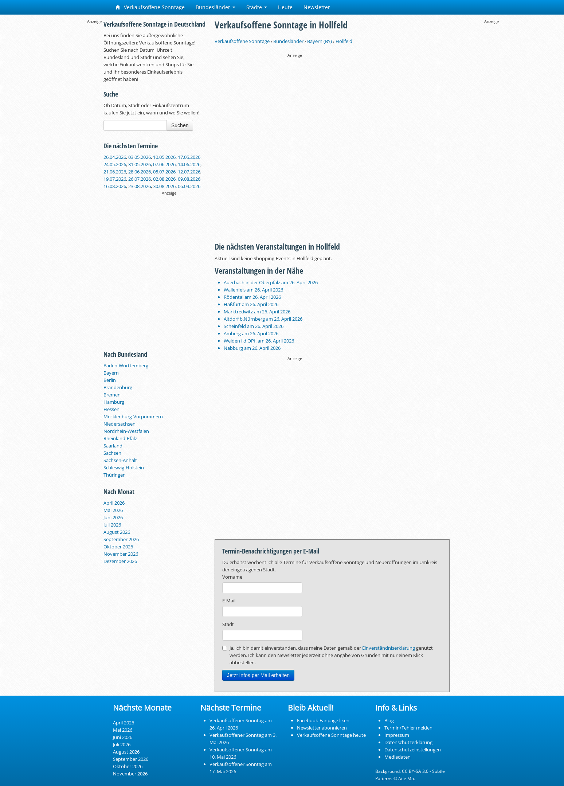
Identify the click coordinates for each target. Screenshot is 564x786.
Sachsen (112, 453)
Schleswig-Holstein (123, 467)
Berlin (109, 380)
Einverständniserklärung (388, 648)
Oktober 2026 (118, 546)
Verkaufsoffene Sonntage (150, 7)
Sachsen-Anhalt (120, 460)
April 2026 (114, 503)
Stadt (228, 624)
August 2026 (116, 532)
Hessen (111, 409)
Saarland (112, 445)
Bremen (112, 394)
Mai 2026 (113, 510)
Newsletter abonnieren (322, 727)
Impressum (396, 735)
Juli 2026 (112, 524)
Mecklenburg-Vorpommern (133, 416)
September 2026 (121, 539)
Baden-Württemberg (125, 365)
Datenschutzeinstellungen (412, 749)
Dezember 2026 (120, 561)
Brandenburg (117, 387)
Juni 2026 (113, 517)
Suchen (179, 125)
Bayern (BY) (319, 41)
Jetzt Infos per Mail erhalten (258, 675)
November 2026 (120, 554)
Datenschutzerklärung (408, 742)
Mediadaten (397, 757)
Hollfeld (344, 41)
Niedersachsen (119, 424)
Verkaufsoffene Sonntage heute (331, 735)
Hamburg (113, 402)
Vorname (232, 577)
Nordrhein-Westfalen (126, 431)
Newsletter (316, 7)
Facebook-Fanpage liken (323, 720)
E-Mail (228, 600)
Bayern (111, 372)
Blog (389, 720)
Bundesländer (215, 7)
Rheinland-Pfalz (120, 438)
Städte (256, 7)
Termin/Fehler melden (408, 727)
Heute (285, 7)
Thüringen (114, 475)
